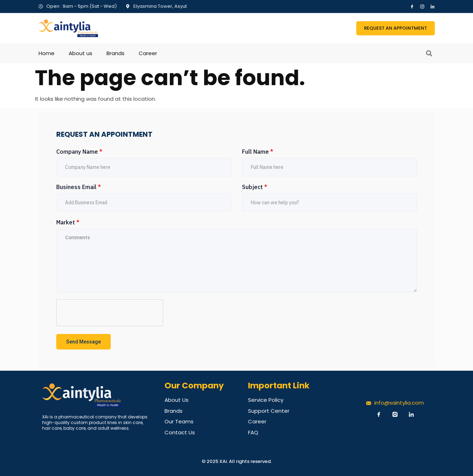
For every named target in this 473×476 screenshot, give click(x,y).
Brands (115, 53)
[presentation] (110, 313)
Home (46, 53)
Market (67, 222)
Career (148, 53)
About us (80, 53)
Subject (254, 186)
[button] (429, 53)
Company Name (79, 151)
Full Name (257, 151)
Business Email (78, 186)
